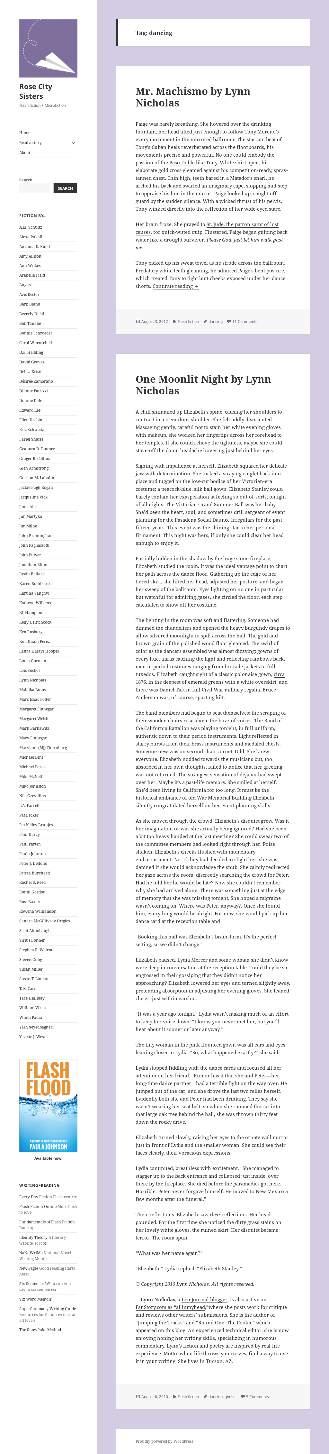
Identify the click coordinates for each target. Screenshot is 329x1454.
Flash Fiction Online (38, 1206)
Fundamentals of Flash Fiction (47, 1222)
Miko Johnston (32, 786)
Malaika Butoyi (33, 689)
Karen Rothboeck (35, 583)
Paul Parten (30, 844)
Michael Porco (32, 767)
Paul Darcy (29, 834)
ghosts (230, 1396)
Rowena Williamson (38, 911)
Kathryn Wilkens (35, 603)
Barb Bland (29, 304)
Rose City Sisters (35, 91)
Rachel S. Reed (32, 882)
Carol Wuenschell (35, 342)
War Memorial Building (224, 797)
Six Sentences (31, 1283)
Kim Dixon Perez (34, 641)
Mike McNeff (30, 776)
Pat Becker (29, 815)
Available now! (48, 1158)
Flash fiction (188, 321)
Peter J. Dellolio (33, 863)
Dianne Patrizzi (33, 391)
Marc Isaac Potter (35, 699)
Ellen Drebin (30, 420)
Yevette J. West (32, 1036)
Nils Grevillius (32, 796)
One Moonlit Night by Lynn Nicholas (203, 384)
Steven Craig (30, 959)
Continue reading (176, 286)
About (24, 152)
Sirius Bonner (32, 940)
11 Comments (244, 321)
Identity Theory (33, 1237)
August (25, 285)
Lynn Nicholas (32, 680)
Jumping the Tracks (160, 1322)
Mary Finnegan (33, 738)
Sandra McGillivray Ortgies (44, 921)
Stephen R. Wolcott (36, 950)
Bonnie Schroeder (35, 333)
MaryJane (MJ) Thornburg (43, 747)
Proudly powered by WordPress (164, 1441)
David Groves (31, 362)
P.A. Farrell (29, 805)
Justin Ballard (32, 574)
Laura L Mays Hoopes (39, 651)
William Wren (32, 1007)
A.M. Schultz (30, 227)
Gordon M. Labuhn (36, 477)
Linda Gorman (32, 660)
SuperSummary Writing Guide (47, 1309)
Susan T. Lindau (34, 979)
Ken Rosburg (30, 632)
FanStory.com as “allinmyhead (170, 1307)
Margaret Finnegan (37, 709)
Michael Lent (31, 757)
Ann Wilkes (29, 265)
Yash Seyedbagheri (36, 1027)
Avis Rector (29, 294)
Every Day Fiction (35, 1197)
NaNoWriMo (31, 1253)
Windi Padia (30, 1017)
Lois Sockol (29, 670)
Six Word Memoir (35, 1299)
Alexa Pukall (30, 237)
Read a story (30, 142)
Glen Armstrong (34, 468)
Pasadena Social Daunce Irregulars (214, 520)
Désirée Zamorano (36, 381)
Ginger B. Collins (34, 458)
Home (24, 132)
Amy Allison (30, 256)
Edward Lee (29, 410)
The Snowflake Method (40, 1329)
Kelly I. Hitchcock (35, 622)
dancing (216, 321)
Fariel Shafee (31, 439)
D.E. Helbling (31, 352)
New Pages (28, 1268)
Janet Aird (28, 506)
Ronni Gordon (32, 892)
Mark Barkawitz (34, 728)
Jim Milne (28, 526)
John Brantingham (36, 535)
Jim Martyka (30, 516)
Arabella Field (32, 275)
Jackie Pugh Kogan (36, 487)
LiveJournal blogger (204, 1299)
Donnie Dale (30, 400)
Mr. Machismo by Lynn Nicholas (193, 96)
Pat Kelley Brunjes (36, 825)
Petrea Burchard (34, 873)
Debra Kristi (30, 371)
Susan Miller (31, 969)
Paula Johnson (32, 853)
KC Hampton (30, 612)
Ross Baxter (29, 901)
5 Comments (257, 1396)
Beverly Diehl (31, 313)
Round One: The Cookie (225, 1322)
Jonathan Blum (33, 564)
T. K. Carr (27, 988)
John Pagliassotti (34, 545)
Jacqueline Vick (33, 497)
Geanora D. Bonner (37, 449)
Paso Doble (182, 162)
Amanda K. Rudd (34, 246)
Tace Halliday (32, 998)
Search (25, 180)
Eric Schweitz (31, 429)
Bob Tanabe (30, 323)
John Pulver (30, 555)
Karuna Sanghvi (34, 593)
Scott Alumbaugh (35, 930)
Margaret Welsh (34, 718)
